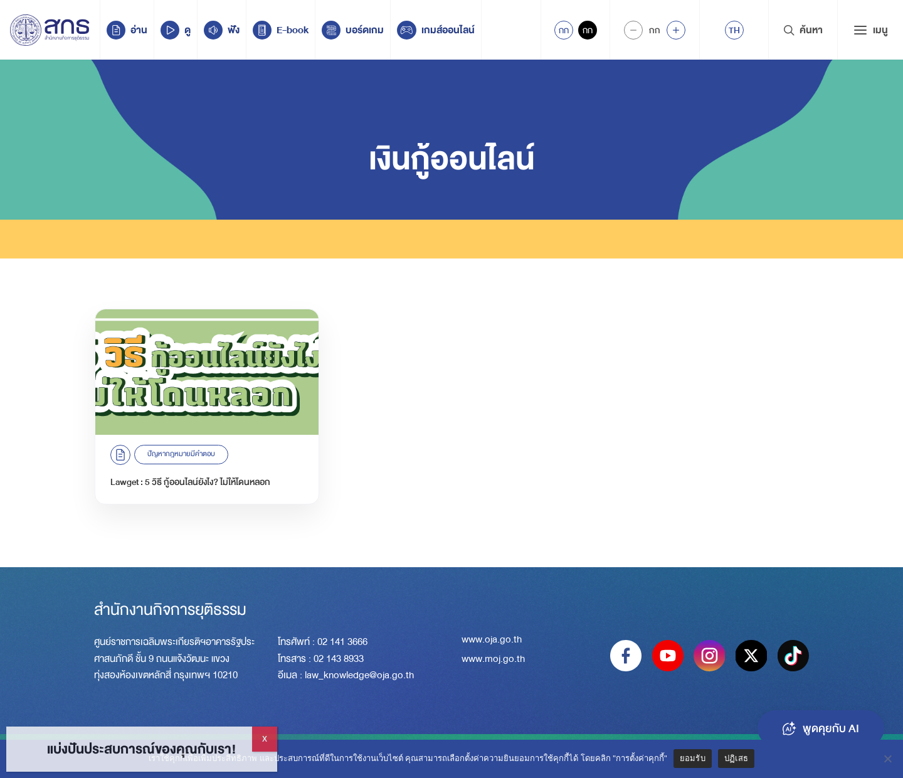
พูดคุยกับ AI (821, 728)
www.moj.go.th (493, 659)
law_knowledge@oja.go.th (359, 675)
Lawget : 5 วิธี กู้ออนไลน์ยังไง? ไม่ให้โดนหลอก (190, 481)
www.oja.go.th (492, 639)
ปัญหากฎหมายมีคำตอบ (181, 454)
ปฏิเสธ (736, 758)
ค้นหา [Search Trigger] (803, 30)
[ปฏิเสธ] (887, 758)
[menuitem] (734, 30)
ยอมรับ (692, 758)
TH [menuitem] (734, 30)
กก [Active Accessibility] (564, 30)
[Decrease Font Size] (633, 30)
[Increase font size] (676, 30)
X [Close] (264, 739)
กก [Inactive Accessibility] (588, 30)
